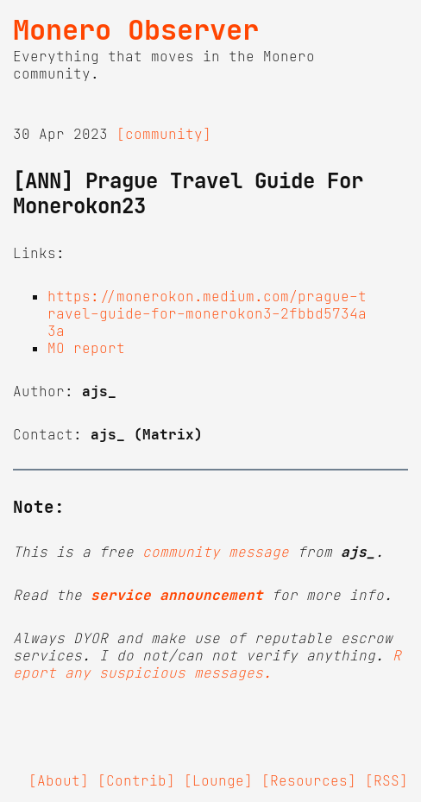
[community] (163, 133)
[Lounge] (218, 780)
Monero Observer (136, 30)
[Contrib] (136, 780)
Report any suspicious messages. (207, 664)
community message (215, 551)
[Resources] (308, 780)
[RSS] (386, 780)
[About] (58, 780)
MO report (86, 348)
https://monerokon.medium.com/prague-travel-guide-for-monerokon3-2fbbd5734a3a (207, 313)
